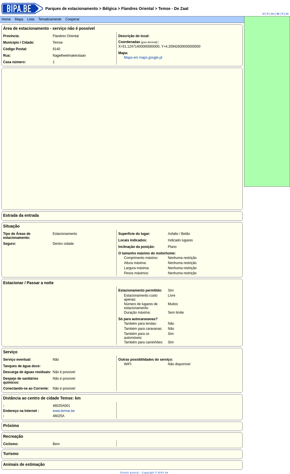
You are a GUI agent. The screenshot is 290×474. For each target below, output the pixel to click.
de (278, 13)
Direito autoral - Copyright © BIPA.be (144, 472)
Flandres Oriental (137, 8)
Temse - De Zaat (172, 8)
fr (267, 13)
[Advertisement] (267, 101)
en (272, 13)
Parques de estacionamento (71, 8)
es (287, 13)
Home (6, 19)
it (282, 13)
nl (264, 13)
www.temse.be (64, 411)
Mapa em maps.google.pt (143, 57)
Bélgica (109, 8)
